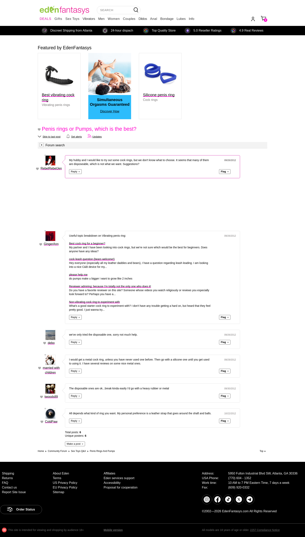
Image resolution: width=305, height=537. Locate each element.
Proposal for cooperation (121, 487)
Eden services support (119, 478)
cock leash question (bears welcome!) (92, 259)
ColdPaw (51, 421)
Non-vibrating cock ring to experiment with (94, 301)
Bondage (167, 19)
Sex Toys (72, 19)
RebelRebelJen (51, 168)
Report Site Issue (14, 492)
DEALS (45, 19)
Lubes (181, 19)
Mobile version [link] (113, 530)
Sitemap (58, 492)
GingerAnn (51, 244)
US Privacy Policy (65, 482)
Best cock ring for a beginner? (87, 243)
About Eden (61, 473)
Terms (57, 478)
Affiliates (109, 473)
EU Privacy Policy (65, 487)
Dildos (142, 19)
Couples (129, 19)
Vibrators (89, 19)
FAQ (5, 482)
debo (51, 343)
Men (101, 19)
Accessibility (112, 482)
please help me (78, 274)
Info (191, 19)
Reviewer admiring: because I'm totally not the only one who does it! (110, 286)
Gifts (58, 19)
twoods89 (51, 396)
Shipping (8, 473)
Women (114, 19)
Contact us (9, 487)
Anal (153, 19)
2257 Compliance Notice (265, 530)
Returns (7, 478)
